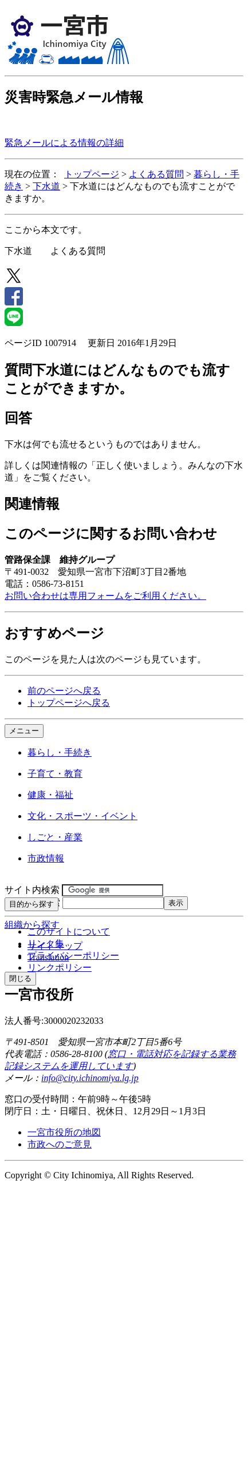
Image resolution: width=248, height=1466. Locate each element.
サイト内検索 (32, 890)
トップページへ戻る (68, 703)
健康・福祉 (50, 795)
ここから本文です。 (46, 230)
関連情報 (32, 503)
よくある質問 (156, 174)
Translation (48, 957)
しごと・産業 (54, 837)
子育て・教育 (54, 773)
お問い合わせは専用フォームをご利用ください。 (105, 596)
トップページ (91, 174)
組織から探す (32, 924)
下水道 (46, 186)
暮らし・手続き (59, 752)
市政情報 (45, 858)
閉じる (20, 978)
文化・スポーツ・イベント (82, 816)
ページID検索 (32, 902)
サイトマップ (54, 946)
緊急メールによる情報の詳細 (64, 143)
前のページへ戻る (64, 691)
